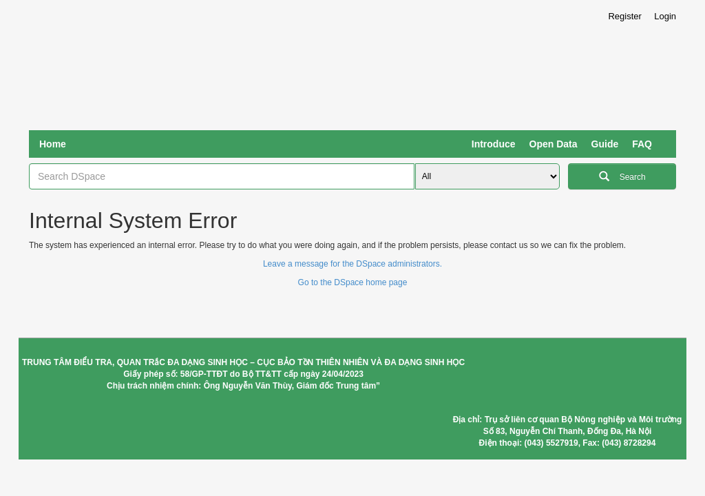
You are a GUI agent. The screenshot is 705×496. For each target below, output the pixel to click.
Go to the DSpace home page (353, 282)
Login (665, 16)
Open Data (553, 143)
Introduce (494, 143)
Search (622, 175)
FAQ (642, 143)
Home (52, 143)
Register (624, 16)
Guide (605, 143)
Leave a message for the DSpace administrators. (352, 264)
